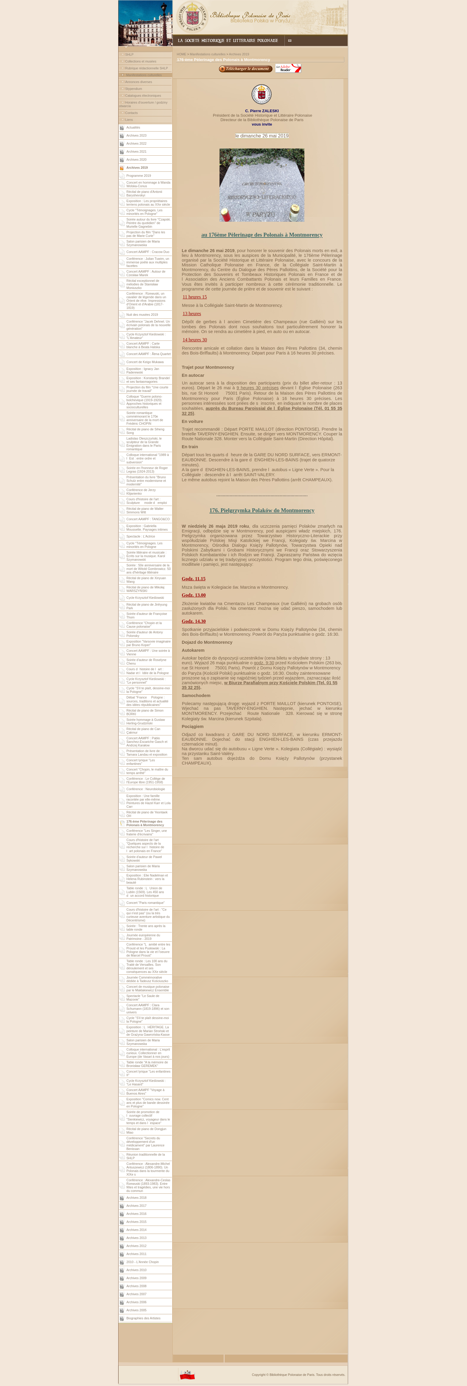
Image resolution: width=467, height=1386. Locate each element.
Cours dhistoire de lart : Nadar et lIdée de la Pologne (148, 671)
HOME (181, 54)
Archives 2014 (137, 1230)
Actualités (133, 127)
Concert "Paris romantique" (146, 902)
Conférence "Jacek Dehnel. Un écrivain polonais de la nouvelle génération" (149, 325)
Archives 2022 (137, 143)
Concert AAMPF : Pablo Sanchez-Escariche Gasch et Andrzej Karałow (147, 741)
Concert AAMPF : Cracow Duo (148, 252)
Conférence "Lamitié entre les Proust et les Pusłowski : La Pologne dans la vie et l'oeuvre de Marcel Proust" (148, 950)
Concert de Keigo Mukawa (145, 362)
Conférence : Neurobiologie (146, 789)
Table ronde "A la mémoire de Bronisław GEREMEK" (147, 1064)
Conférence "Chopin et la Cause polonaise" (144, 624)
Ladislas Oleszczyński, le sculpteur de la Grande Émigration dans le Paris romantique (144, 444)
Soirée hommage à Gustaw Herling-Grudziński (146, 721)
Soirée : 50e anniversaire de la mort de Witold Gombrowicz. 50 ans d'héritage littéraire (149, 568)
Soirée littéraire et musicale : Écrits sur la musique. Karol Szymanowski (146, 556)
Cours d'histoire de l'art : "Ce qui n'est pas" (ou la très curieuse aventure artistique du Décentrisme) (148, 915)
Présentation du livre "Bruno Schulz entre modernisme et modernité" (146, 480)
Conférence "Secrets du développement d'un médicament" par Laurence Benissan (146, 1143)
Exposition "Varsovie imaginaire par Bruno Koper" (149, 643)
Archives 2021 (137, 151)
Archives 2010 (137, 1270)
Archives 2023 (137, 135)
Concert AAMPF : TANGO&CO (148, 519)
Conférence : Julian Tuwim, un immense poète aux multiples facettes (148, 262)
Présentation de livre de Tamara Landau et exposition (147, 752)
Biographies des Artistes (144, 1318)
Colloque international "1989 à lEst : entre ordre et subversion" (148, 458)
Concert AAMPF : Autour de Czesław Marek (146, 273)
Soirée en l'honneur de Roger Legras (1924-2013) (147, 469)
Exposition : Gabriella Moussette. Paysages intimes (147, 527)
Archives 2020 (137, 159)
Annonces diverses (138, 82)
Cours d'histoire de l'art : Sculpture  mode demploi (147, 500)
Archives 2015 (137, 1222)
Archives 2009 (137, 1278)
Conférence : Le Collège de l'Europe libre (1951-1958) (146, 780)
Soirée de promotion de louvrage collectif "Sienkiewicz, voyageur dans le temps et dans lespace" (148, 1117)
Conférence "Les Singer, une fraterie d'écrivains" (147, 832)
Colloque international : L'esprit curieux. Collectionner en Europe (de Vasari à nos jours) (148, 1053)
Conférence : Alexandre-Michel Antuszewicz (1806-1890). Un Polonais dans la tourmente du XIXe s (148, 1169)
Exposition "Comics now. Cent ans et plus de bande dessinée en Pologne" (148, 1102)
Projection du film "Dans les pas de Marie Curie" (146, 233)
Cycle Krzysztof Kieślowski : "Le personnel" (146, 680)
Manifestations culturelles (144, 75)
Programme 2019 (139, 175)
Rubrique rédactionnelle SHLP (146, 68)
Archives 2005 (137, 1310)
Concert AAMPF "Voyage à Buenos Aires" (146, 1091)
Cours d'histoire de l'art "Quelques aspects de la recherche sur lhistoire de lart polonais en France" (145, 845)
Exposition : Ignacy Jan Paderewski (143, 370)
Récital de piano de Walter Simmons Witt (145, 510)
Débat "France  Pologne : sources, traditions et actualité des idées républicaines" (148, 701)
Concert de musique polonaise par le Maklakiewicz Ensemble (148, 988)
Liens (129, 119)
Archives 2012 (137, 1246)
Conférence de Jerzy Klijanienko (141, 491)
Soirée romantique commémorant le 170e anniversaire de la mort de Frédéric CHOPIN (145, 418)
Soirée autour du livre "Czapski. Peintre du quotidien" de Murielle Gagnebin (149, 223)
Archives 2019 (239, 54)
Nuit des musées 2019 (142, 314)
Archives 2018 (137, 1197)
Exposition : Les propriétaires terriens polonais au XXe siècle (148, 202)
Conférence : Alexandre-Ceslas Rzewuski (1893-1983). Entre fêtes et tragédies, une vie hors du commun (149, 1185)
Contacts (131, 113)
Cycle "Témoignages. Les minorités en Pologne (145, 545)
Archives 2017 (137, 1205)
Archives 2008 (137, 1286)
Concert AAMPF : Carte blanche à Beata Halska (143, 345)
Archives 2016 (137, 1213)
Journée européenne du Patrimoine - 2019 (143, 936)
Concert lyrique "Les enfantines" (141, 761)
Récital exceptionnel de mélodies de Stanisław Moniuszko (143, 284)
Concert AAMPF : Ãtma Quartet (149, 354)
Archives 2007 (137, 1294)
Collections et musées (140, 61)
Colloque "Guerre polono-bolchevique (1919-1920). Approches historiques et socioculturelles (145, 402)
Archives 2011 (137, 1254)
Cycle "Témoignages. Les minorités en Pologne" (145, 211)
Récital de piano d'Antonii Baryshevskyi (144, 193)
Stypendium (133, 88)
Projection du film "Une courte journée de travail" (148, 389)
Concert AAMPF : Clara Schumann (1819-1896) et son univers (148, 1008)
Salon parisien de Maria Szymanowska (143, 243)
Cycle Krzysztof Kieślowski (145, 597)
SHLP (129, 54)
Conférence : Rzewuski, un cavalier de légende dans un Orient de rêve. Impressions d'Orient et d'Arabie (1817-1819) (146, 301)
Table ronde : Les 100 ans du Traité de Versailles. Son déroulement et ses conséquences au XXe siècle (147, 966)
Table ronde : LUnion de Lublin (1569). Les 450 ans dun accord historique (145, 891)
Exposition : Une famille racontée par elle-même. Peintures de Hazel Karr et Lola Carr (149, 801)
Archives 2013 (137, 1238)
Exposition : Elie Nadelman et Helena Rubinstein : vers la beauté (147, 879)
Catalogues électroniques (143, 95)
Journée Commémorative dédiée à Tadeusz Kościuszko (147, 979)
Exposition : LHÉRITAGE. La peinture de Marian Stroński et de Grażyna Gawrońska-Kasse (148, 1030)
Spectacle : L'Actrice (141, 536)
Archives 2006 (137, 1302)
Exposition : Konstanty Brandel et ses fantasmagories (148, 379)
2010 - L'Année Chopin (143, 1262)
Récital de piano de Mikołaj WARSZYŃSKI (145, 589)
